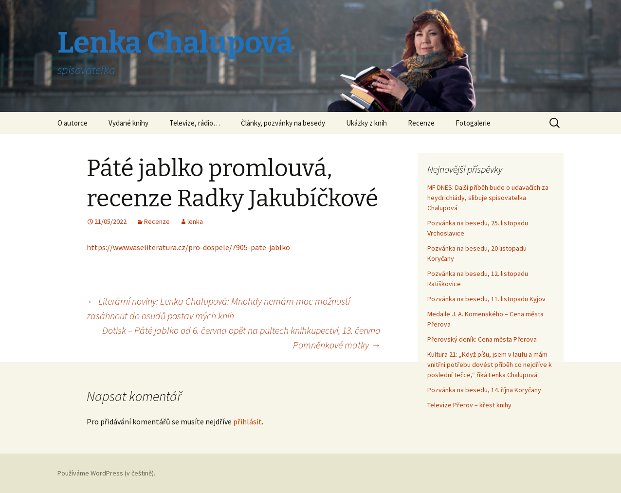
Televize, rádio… (194, 123)
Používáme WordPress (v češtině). (106, 473)
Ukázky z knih (366, 123)
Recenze (421, 123)
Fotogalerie (473, 123)
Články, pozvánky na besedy (283, 123)
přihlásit (247, 421)
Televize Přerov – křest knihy (469, 405)
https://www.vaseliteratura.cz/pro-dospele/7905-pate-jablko (188, 247)
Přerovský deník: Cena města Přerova (482, 339)
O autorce (72, 123)
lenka (195, 221)
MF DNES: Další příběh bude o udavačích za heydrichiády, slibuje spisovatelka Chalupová (487, 197)
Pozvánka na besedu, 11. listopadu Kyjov (486, 298)
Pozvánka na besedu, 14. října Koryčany (484, 389)
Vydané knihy (128, 123)
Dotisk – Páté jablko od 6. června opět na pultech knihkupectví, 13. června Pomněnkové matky (241, 337)
